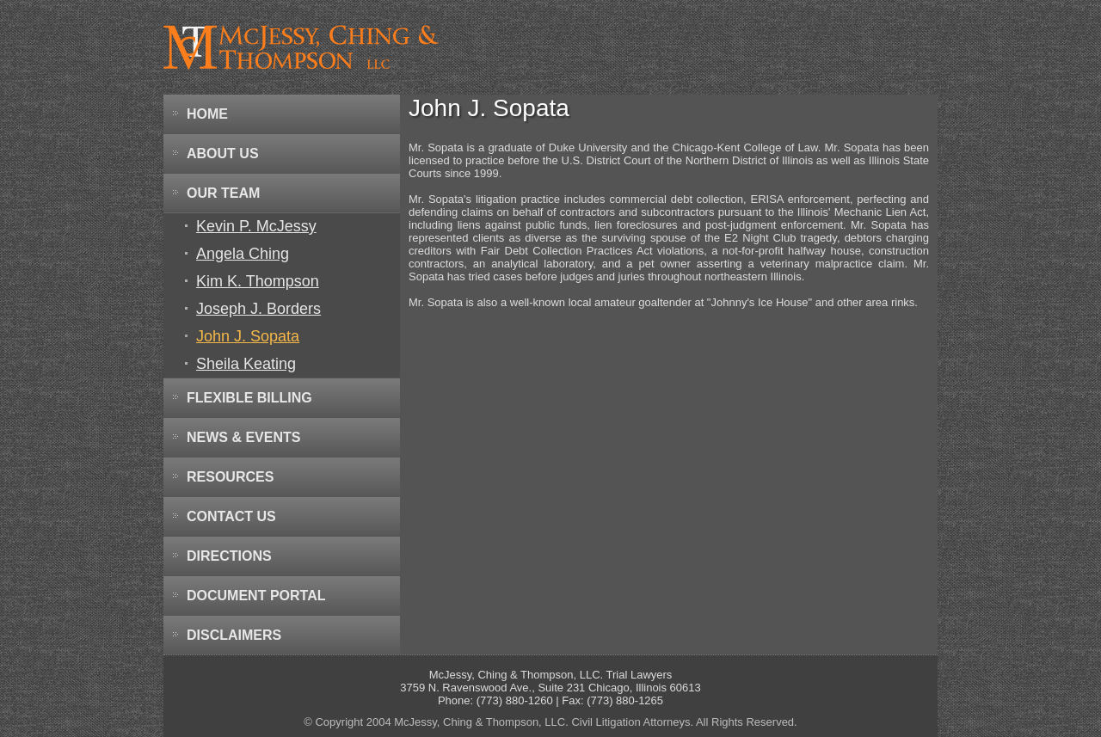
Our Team (223, 193)
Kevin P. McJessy (256, 226)
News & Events (243, 437)
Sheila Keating (246, 363)
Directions (229, 556)
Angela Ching (242, 253)
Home (207, 114)
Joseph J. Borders (258, 308)
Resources (230, 477)
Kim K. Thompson (257, 281)
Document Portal (256, 595)
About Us (223, 153)
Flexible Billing (249, 397)
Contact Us (231, 516)
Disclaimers (234, 635)
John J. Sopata (247, 336)
